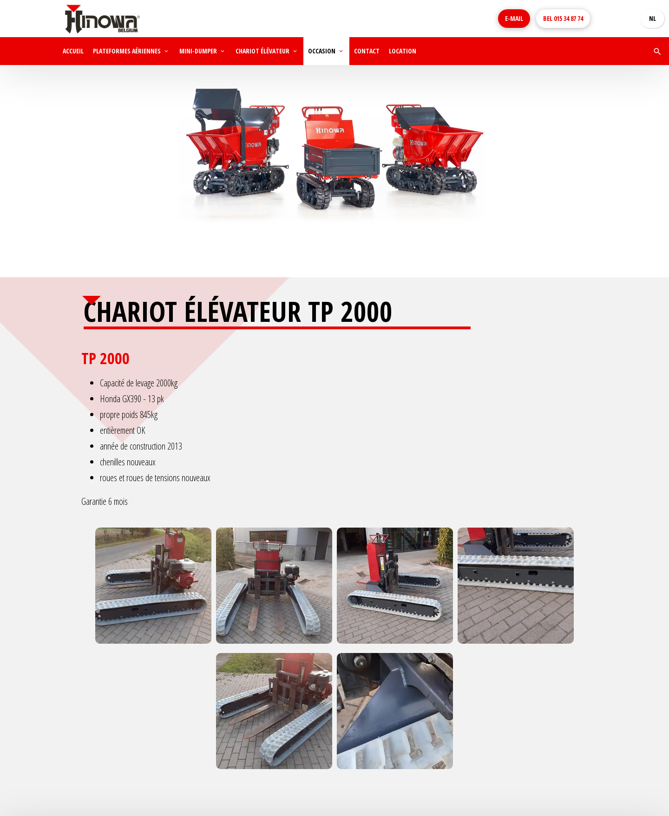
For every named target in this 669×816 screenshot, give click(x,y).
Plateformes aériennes (127, 50)
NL (652, 18)
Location (402, 50)
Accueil (73, 50)
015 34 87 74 (563, 18)
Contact (367, 50)
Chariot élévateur (262, 50)
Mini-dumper (198, 50)
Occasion (321, 50)
